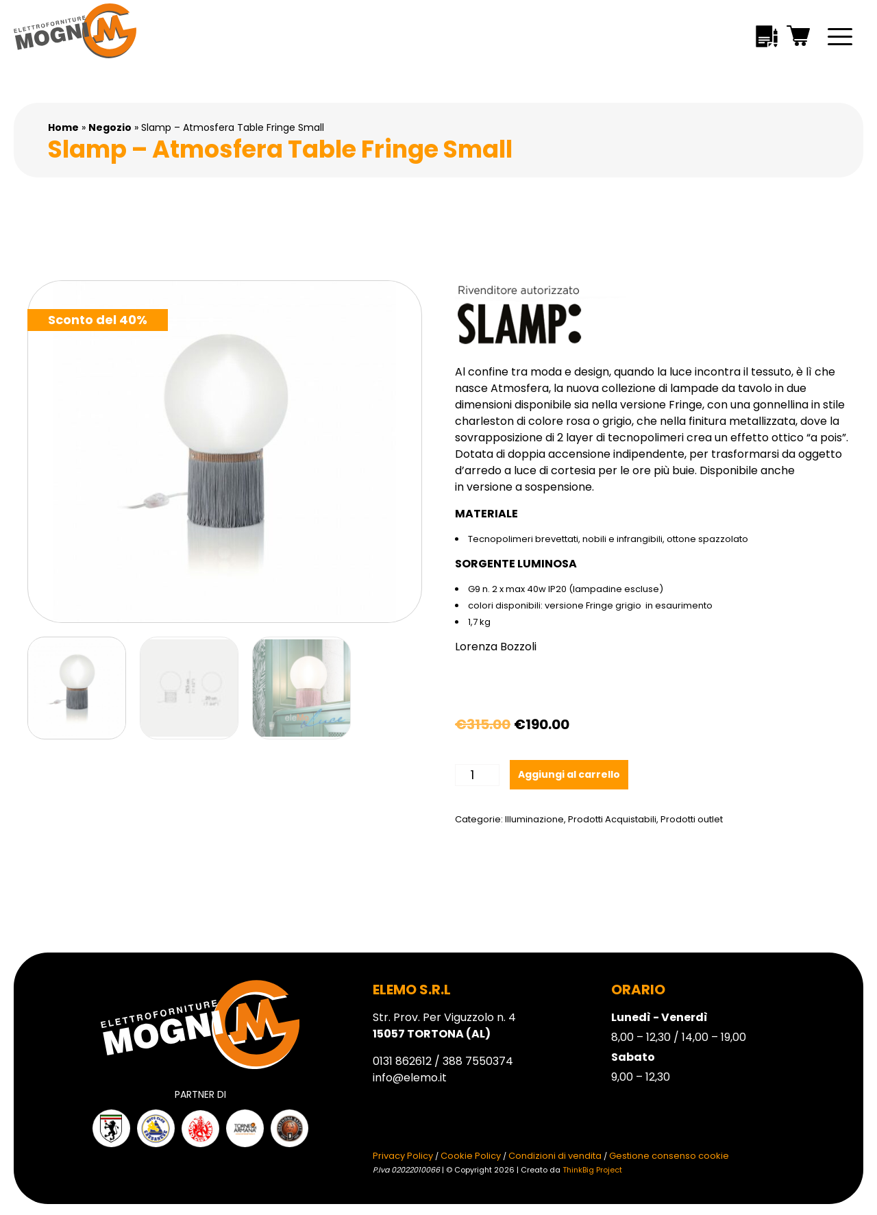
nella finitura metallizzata (727, 421)
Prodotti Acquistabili (612, 819)
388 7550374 (478, 1061)
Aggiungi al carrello (569, 774)
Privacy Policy (403, 1155)
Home (63, 127)
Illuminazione (534, 819)
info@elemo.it (410, 1077)
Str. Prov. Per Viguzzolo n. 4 (444, 1025)
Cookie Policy (471, 1155)
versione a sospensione (529, 487)
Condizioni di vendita (555, 1155)
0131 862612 (402, 1061)
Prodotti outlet (691, 819)
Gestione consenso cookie (669, 1155)
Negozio (110, 127)
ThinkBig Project (592, 1169)
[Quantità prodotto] (477, 775)
